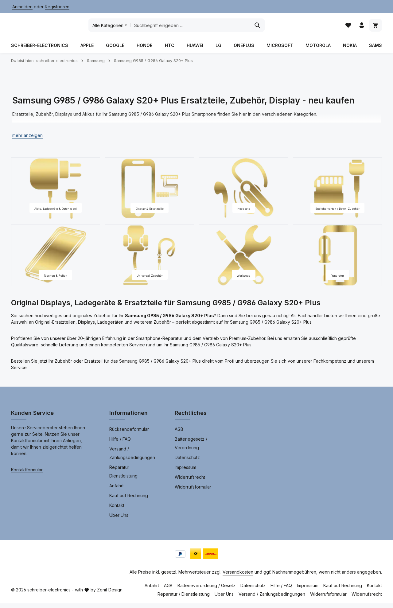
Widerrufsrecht (190, 481)
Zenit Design (110, 594)
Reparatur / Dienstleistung (184, 598)
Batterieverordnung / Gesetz (206, 590)
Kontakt (116, 510)
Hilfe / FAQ (120, 443)
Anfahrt (116, 490)
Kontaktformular (27, 474)
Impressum (185, 471)
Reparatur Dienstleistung (123, 476)
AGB (179, 433)
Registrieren (57, 6)
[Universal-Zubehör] (149, 260)
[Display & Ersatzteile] (149, 193)
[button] (27, 140)
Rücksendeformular (129, 433)
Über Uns (118, 519)
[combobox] (235, 27)
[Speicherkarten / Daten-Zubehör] (337, 193)
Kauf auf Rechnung (128, 500)
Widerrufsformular (193, 491)
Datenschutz (187, 462)
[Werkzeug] (243, 260)
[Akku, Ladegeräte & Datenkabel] (55, 193)
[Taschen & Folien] (55, 260)
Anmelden (22, 6)
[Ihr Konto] (361, 27)
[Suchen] (302, 27)
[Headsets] (243, 193)
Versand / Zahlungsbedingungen (132, 458)
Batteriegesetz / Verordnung (191, 448)
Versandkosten (238, 576)
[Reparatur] (337, 260)
